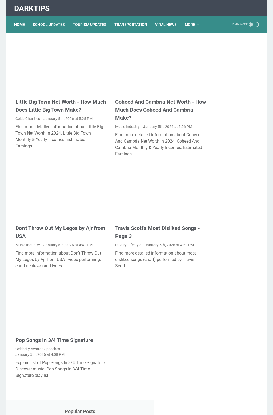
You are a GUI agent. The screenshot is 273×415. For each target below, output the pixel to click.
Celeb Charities (27, 116)
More (191, 21)
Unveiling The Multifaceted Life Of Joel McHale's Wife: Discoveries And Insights (226, 327)
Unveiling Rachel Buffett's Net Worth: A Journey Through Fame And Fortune (228, 91)
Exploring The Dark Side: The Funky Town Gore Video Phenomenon (228, 178)
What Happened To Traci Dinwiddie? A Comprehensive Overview (228, 156)
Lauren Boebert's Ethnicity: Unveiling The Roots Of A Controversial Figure (226, 134)
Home (20, 21)
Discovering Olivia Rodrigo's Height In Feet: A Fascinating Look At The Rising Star (228, 200)
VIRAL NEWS (167, 21)
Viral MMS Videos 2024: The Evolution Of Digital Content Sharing (228, 222)
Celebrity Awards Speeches (37, 347)
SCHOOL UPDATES (50, 21)
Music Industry (112, 116)
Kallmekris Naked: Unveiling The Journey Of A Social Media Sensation (227, 306)
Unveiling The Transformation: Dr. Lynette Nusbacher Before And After (227, 113)
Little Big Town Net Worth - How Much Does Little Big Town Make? (53, 99)
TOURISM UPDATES (91, 21)
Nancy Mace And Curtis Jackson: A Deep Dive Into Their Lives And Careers (225, 365)
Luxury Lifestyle (113, 231)
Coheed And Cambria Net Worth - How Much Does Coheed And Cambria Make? (137, 99)
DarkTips (33, 6)
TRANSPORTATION (132, 21)
